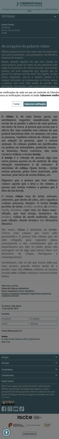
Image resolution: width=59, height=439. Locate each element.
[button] (6, 432)
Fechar (17, 103)
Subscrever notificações (35, 103)
